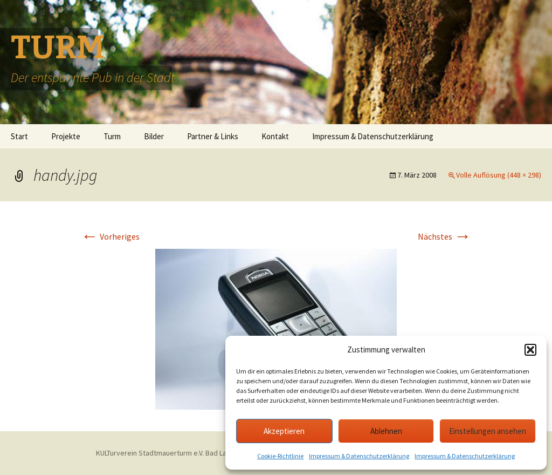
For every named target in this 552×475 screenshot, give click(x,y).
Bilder (154, 136)
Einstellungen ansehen (487, 431)
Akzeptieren (284, 431)
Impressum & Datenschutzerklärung (359, 456)
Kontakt (275, 136)
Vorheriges (110, 236)
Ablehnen (386, 431)
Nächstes (444, 236)
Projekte (65, 136)
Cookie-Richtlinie (280, 456)
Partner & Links (212, 136)
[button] (530, 349)
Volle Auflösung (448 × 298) (498, 175)
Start (19, 136)
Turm (112, 136)
